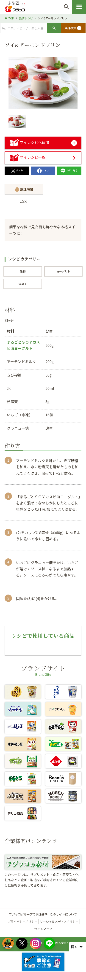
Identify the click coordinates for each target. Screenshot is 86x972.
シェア (43, 170)
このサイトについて (63, 914)
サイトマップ (43, 929)
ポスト (17, 170)
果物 (22, 271)
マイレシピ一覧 (27, 157)
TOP (11, 18)
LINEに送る (69, 170)
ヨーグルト (63, 271)
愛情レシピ (26, 18)
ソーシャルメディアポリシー (59, 921)
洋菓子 (23, 284)
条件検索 (73, 28)
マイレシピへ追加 (29, 142)
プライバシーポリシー (22, 921)
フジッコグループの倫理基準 (28, 914)
